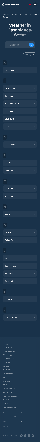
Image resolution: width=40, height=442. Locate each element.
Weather (6, 14)
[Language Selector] (30, 4)
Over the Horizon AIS (10, 407)
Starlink (5, 403)
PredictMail (7, 400)
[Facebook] (25, 435)
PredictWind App (9, 351)
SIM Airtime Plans (9, 388)
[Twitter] (33, 435)
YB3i (4, 377)
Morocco (23, 14)
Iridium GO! (7, 362)
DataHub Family (8, 373)
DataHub (6, 366)
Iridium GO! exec (8, 358)
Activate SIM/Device (10, 396)
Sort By (30, 54)
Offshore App (7, 355)
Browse (15, 14)
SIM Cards (6, 385)
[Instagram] (29, 435)
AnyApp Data (7, 392)
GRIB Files (6, 381)
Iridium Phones (8, 347)
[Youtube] (21, 435)
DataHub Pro (7, 370)
